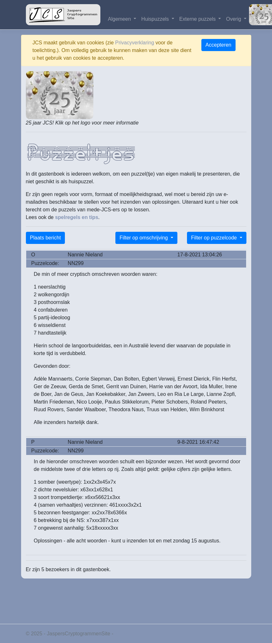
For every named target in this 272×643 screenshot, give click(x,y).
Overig (234, 19)
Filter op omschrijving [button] (144, 237)
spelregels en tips (76, 217)
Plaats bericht (45, 237)
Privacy (123, 633)
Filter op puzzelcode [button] (214, 237)
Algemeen (120, 19)
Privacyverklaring (134, 42)
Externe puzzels (198, 19)
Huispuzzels (155, 19)
